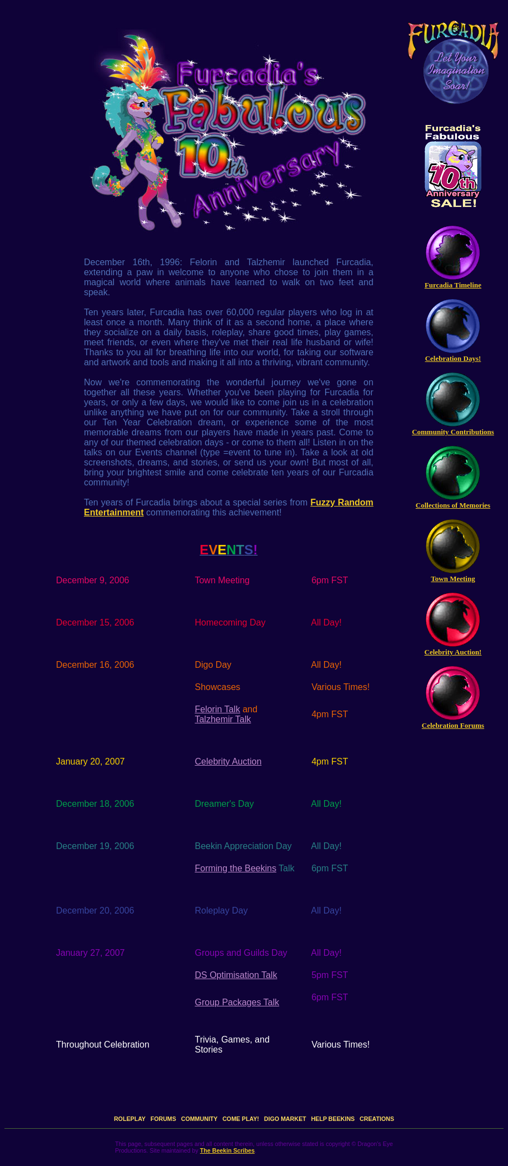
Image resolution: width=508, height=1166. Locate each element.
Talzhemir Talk (223, 719)
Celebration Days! (453, 358)
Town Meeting (453, 578)
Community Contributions (453, 432)
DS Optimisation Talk (236, 975)
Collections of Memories (453, 505)
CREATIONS (377, 1118)
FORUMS (163, 1118)
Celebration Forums (453, 725)
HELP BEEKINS (333, 1118)
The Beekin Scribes (227, 1150)
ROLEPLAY (130, 1118)
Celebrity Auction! (453, 652)
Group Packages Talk (237, 1002)
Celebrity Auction (228, 761)
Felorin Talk (217, 709)
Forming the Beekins (235, 868)
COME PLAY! (240, 1118)
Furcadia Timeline (453, 285)
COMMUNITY (199, 1118)
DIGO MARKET (285, 1118)
